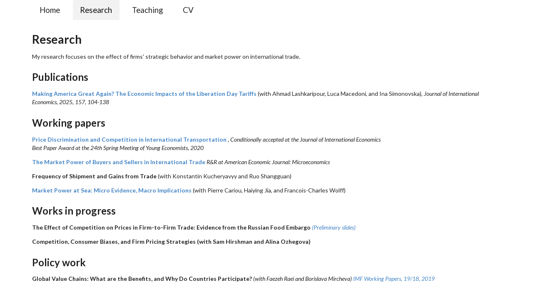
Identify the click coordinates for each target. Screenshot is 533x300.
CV (188, 10)
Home (50, 10)
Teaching (147, 10)
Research (96, 10)
